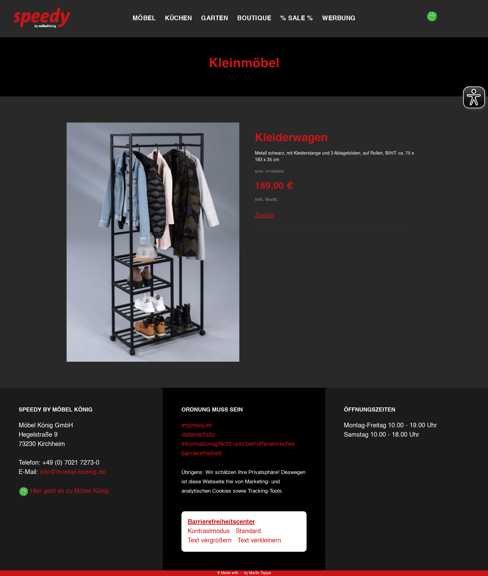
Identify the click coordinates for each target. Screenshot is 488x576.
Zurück (264, 215)
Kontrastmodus (209, 531)
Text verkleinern (259, 541)
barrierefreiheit (201, 454)
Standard (248, 531)
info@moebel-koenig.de (72, 472)
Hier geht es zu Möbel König (64, 491)
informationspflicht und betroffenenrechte (238, 444)
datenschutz (198, 435)
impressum (196, 426)
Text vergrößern (210, 541)
